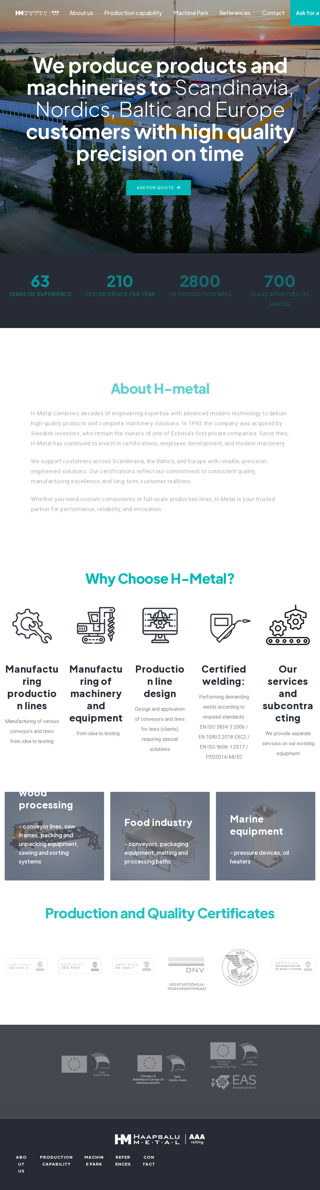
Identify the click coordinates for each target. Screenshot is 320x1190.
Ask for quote (158, 187)
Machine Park (191, 12)
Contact (273, 12)
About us (81, 12)
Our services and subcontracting (288, 693)
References (235, 12)
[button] (152, 211)
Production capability (133, 12)
